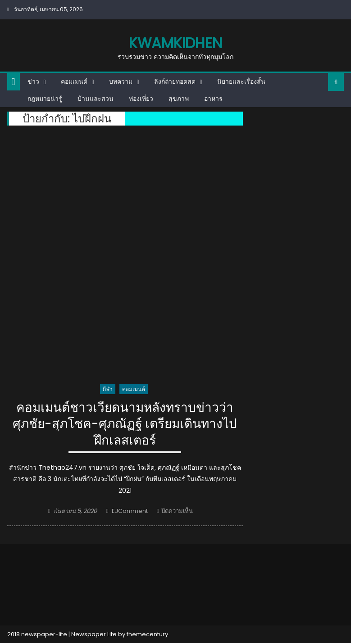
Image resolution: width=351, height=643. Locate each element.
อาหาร (213, 98)
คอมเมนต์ (74, 81)
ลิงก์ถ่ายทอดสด (175, 81)
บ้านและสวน (95, 98)
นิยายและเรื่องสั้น (241, 81)
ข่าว (33, 81)
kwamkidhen (175, 43)
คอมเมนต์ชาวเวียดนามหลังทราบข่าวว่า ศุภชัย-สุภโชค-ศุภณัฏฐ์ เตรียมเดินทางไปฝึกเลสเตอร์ (125, 424)
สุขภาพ (179, 98)
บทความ (120, 81)
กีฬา (108, 389)
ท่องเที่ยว (141, 98)
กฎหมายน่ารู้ (44, 98)
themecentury (147, 634)
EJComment (130, 511)
